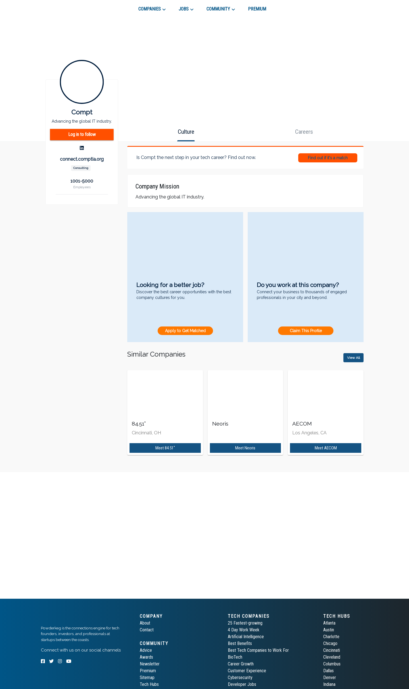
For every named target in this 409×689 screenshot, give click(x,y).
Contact (147, 630)
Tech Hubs (149, 684)
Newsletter (150, 664)
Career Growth (241, 664)
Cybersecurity (240, 677)
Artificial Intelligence (246, 636)
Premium (148, 670)
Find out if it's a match (328, 158)
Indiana (329, 684)
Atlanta (329, 623)
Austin (328, 630)
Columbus (332, 664)
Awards (146, 657)
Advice (146, 650)
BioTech (235, 657)
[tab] (61, 7)
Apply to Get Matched (185, 330)
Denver (329, 677)
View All (353, 358)
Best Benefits (240, 643)
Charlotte (331, 636)
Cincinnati (331, 650)
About (145, 623)
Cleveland (331, 657)
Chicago (330, 643)
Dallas (328, 670)
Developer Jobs (242, 684)
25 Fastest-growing (245, 623)
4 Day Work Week (243, 630)
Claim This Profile (306, 330)
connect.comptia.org (82, 159)
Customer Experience (247, 670)
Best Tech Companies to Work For (258, 650)
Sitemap (147, 677)
